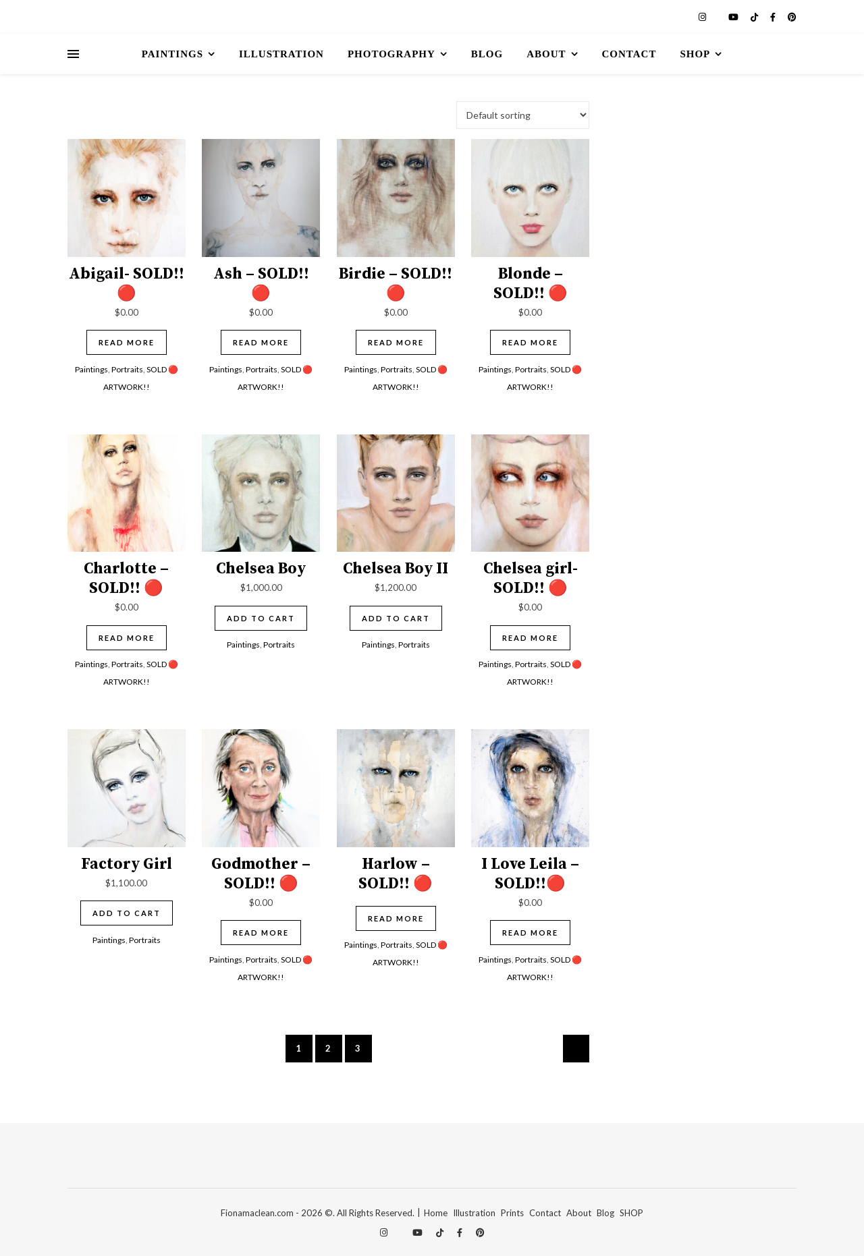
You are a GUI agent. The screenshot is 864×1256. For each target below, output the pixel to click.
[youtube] (734, 16)
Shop (695, 54)
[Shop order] (522, 115)
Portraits (127, 369)
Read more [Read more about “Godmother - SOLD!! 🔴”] (261, 932)
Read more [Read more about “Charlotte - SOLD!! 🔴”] (127, 637)
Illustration (281, 54)
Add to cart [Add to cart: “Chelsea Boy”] (261, 618)
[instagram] (703, 16)
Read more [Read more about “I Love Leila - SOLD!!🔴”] (530, 932)
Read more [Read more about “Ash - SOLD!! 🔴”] (261, 342)
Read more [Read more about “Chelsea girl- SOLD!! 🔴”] (530, 637)
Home (436, 1212)
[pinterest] (792, 16)
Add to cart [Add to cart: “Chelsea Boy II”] (396, 618)
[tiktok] (755, 16)
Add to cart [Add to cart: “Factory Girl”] (126, 913)
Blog (487, 54)
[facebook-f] (774, 16)
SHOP (631, 1212)
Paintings (172, 54)
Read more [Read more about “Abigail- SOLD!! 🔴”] (127, 342)
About (546, 54)
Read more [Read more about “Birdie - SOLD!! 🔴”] (396, 342)
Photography (391, 54)
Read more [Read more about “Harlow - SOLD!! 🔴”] (396, 918)
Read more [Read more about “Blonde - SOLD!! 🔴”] (530, 342)
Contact (629, 54)
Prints (512, 1212)
